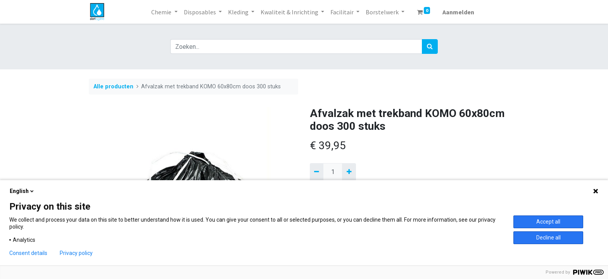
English (22, 191)
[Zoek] (430, 46)
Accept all (548, 222)
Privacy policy (76, 253)
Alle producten (113, 86)
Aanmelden (458, 12)
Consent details (28, 253)
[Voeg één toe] (349, 172)
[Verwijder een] (316, 172)
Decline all (548, 237)
